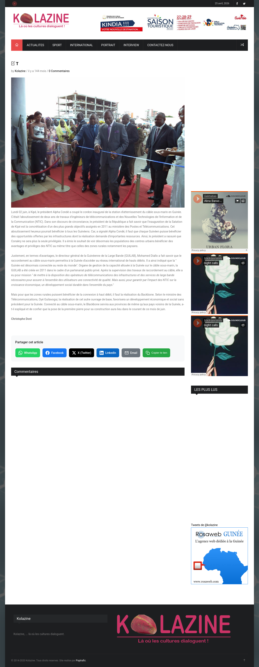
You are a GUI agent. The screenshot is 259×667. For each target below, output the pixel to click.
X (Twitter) (81, 353)
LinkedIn (108, 353)
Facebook (55, 353)
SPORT (57, 45)
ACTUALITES (35, 45)
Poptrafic (81, 660)
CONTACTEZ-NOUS (160, 45)
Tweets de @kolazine (204, 525)
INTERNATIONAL (81, 45)
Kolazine (20, 71)
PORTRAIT (108, 45)
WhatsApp (27, 353)
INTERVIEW (131, 45)
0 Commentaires (59, 71)
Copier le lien (156, 353)
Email (131, 353)
